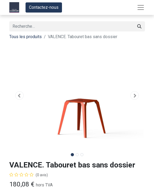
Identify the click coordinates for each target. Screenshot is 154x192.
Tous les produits (25, 36)
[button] (19, 95)
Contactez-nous (44, 7)
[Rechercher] (139, 26)
